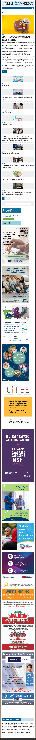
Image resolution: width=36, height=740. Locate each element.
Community (4, 110)
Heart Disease (5, 85)
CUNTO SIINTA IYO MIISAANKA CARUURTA (13, 180)
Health (6, 34)
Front (3, 34)
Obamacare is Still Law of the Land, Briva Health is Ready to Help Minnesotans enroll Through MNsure (17, 193)
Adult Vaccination (6, 112)
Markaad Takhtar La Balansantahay (10, 153)
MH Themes (24, 738)
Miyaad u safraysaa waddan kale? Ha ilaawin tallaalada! (16, 38)
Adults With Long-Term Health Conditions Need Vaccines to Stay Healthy (17, 98)
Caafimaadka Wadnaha (7, 124)
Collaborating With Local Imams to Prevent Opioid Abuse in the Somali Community (18, 166)
